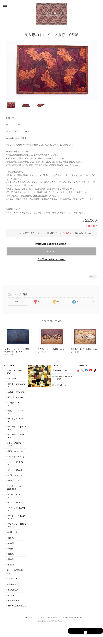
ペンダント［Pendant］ (16, 494)
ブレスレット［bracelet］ (17, 523)
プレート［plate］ (16, 455)
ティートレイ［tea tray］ (17, 426)
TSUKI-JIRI (12, 577)
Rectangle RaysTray (16, 434)
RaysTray (12, 588)
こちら (67, 233)
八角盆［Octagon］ (17, 393)
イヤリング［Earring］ (17, 507)
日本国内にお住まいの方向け (51, 259)
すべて (17, 301)
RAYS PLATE (13, 599)
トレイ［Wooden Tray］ (15, 372)
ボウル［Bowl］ (15, 468)
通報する (92, 276)
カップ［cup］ (14, 479)
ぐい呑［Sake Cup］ (15, 461)
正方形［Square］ (16, 398)
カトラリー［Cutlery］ (17, 418)
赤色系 (11, 541)
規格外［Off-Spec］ (15, 410)
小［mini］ (12, 379)
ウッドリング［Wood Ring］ (16, 515)
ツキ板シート (11, 530)
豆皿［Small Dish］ (17, 449)
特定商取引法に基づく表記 (63, 378)
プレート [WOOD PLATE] (14, 569)
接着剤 (11, 563)
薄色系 (11, 557)
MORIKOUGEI (12, 582)
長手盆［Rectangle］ (16, 386)
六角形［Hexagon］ (17, 403)
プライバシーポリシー (48, 615)
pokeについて (61, 371)
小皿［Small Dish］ (17, 473)
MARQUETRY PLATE (17, 604)
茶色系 (11, 547)
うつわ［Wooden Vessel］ (15, 442)
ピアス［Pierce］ (16, 501)
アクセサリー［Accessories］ (14, 485)
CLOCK (11, 593)
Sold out (51, 251)
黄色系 (11, 552)
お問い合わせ (60, 386)
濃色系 (11, 536)
